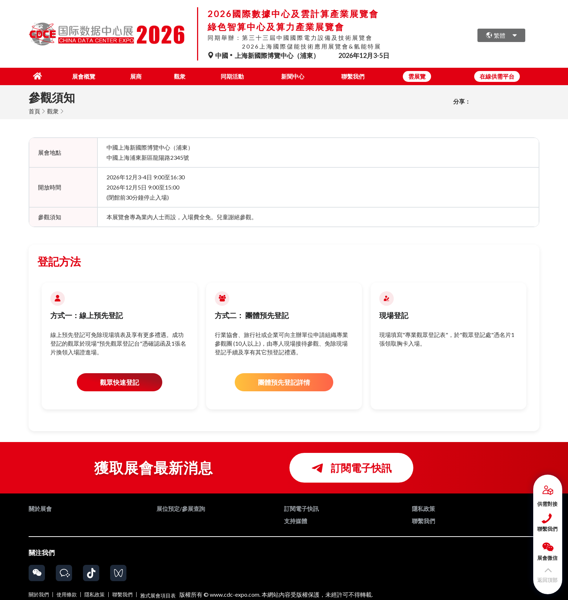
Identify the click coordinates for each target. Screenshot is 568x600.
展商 (130, 75)
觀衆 (175, 75)
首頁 (34, 110)
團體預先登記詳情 (284, 382)
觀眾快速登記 (119, 382)
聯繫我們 (352, 75)
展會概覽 (76, 75)
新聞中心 (291, 75)
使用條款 (67, 593)
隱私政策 (94, 593)
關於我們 (39, 593)
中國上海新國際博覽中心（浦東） (264, 55)
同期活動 (229, 75)
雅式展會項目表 (158, 593)
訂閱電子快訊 (351, 467)
